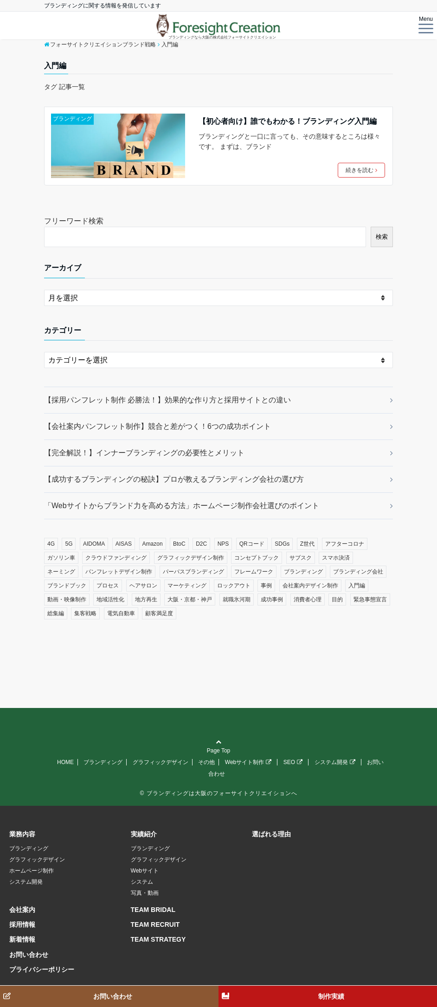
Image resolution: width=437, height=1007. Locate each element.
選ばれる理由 (271, 834)
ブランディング (72, 118)
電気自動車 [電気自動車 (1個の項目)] (121, 613)
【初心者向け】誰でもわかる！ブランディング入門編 (288, 121)
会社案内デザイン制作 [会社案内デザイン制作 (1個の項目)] (310, 585)
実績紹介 (144, 834)
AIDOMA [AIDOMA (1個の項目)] (94, 544)
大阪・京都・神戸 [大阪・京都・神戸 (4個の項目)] (189, 599)
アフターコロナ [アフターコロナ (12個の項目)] (344, 544)
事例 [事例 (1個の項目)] (266, 585)
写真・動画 (145, 893)
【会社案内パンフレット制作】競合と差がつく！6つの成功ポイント (157, 426)
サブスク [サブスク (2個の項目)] (300, 557)
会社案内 (22, 909)
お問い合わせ (28, 954)
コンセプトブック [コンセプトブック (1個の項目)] (256, 557)
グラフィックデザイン (160, 762)
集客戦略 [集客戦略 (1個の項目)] (85, 613)
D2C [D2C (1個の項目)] (201, 544)
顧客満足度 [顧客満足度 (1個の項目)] (159, 613)
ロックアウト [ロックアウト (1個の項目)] (234, 585)
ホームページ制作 (31, 870)
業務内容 (22, 834)
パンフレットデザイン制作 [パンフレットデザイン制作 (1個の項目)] (118, 571)
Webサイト (145, 870)
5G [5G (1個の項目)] (68, 544)
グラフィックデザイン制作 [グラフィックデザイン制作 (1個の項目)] (190, 557)
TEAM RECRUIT (155, 924)
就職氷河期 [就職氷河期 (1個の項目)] (237, 599)
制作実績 (331, 996)
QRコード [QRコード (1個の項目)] (251, 544)
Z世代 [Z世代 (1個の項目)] (307, 544)
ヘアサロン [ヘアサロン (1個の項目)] (143, 585)
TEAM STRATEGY (158, 939)
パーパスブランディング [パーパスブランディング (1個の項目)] (193, 571)
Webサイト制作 (248, 762)
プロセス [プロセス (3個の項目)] (107, 585)
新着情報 (22, 939)
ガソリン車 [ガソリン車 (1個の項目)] (61, 557)
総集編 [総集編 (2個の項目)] (55, 613)
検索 (382, 236)
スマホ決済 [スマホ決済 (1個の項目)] (336, 557)
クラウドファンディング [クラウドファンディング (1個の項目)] (116, 557)
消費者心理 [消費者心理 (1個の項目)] (307, 599)
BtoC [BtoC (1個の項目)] (179, 544)
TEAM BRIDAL (153, 909)
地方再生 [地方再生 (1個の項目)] (146, 599)
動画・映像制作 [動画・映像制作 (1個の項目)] (66, 599)
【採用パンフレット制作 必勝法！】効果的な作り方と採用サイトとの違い (167, 400)
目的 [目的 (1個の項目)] (337, 599)
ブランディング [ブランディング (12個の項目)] (303, 571)
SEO (292, 762)
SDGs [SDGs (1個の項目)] (282, 544)
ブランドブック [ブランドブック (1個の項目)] (66, 585)
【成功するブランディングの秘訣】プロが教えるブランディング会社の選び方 (174, 479)
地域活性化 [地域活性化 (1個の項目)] (110, 599)
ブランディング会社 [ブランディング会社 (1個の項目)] (358, 571)
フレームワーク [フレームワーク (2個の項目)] (253, 571)
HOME (65, 762)
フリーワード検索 (73, 221)
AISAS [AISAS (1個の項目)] (124, 544)
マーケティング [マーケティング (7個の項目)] (186, 585)
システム (142, 882)
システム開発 (335, 762)
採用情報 (22, 924)
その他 (206, 762)
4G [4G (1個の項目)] (51, 544)
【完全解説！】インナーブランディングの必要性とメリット (144, 453)
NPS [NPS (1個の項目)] (223, 544)
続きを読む (361, 170)
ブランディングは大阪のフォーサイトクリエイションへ (222, 793)
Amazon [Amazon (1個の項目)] (152, 544)
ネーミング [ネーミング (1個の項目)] (61, 571)
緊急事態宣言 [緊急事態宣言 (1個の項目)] (370, 599)
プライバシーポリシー (41, 969)
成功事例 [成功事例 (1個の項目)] (272, 599)
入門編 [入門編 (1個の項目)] (356, 585)
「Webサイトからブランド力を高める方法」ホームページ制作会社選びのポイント (181, 506)
